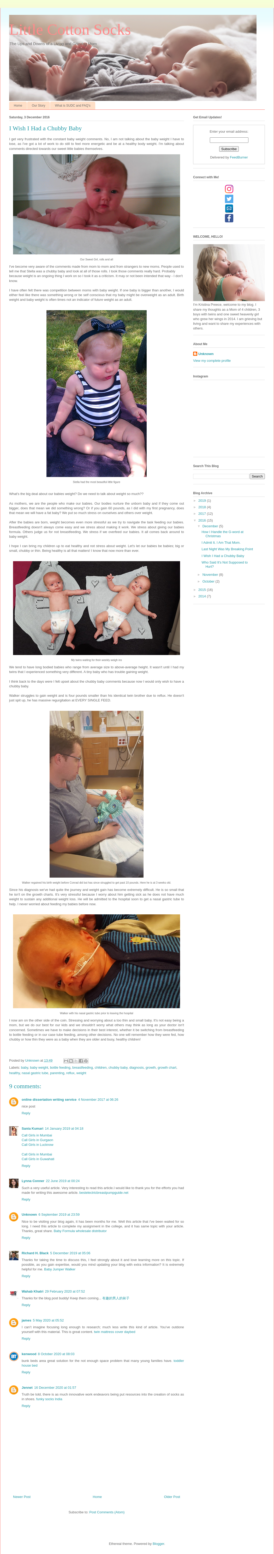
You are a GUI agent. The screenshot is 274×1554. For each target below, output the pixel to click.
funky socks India (49, 1399)
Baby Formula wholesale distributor (80, 1231)
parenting (57, 1073)
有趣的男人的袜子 (115, 1298)
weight (81, 1073)
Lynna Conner (33, 1181)
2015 (202, 590)
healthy (14, 1073)
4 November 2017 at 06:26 (98, 1100)
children (101, 1067)
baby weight (39, 1067)
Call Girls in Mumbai (37, 1135)
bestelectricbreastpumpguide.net (103, 1193)
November (210, 575)
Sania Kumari (32, 1128)
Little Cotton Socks (70, 29)
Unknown (29, 1214)
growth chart (167, 1067)
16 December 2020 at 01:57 (55, 1388)
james (26, 1320)
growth (151, 1067)
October (209, 581)
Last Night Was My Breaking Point (227, 549)
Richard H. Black (35, 1253)
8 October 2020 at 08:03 (56, 1354)
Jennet (27, 1388)
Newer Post (22, 1497)
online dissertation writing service (49, 1100)
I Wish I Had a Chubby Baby (222, 556)
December (210, 526)
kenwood (29, 1354)
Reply (26, 1113)
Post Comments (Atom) (106, 1512)
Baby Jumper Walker (59, 1269)
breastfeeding (82, 1067)
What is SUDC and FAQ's (72, 105)
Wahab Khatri (32, 1291)
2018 (202, 507)
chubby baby (118, 1067)
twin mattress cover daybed (114, 1332)
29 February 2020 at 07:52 (65, 1291)
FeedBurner (239, 157)
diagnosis (136, 1067)
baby (24, 1067)
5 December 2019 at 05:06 (70, 1253)
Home (18, 105)
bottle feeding (60, 1067)
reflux (70, 1073)
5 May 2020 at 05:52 (48, 1320)
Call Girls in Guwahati (38, 1159)
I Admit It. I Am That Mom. (220, 542)
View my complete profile (212, 361)
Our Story (38, 105)
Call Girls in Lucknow (37, 1145)
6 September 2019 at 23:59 (59, 1214)
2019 (202, 501)
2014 (202, 596)
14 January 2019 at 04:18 (64, 1128)
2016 (202, 520)
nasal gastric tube (35, 1073)
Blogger (158, 1544)
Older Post (172, 1497)
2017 (202, 514)
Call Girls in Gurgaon (37, 1140)
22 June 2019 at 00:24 (63, 1181)
